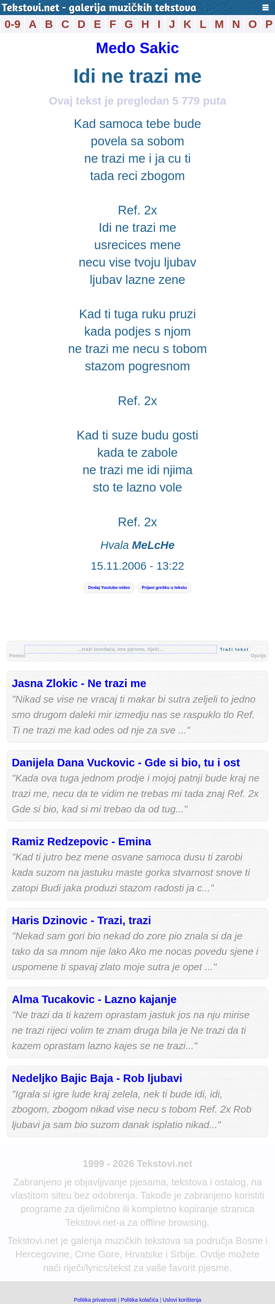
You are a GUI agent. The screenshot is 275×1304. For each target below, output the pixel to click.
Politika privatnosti (95, 1300)
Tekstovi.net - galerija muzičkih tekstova (99, 8)
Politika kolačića (140, 1300)
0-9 (12, 24)
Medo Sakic (137, 48)
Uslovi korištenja (182, 1300)
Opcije (258, 655)
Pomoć (17, 655)
